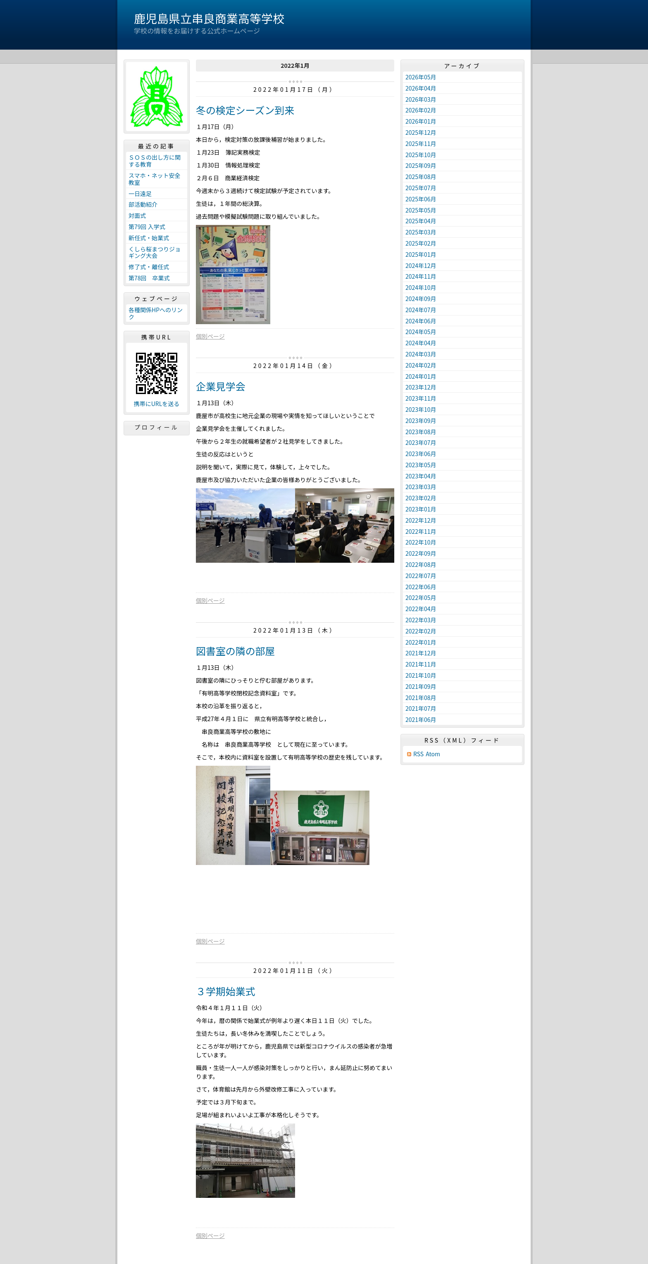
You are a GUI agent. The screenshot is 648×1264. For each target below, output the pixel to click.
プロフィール (156, 427)
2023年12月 (420, 387)
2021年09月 (420, 686)
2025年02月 (420, 243)
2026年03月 (420, 99)
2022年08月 (420, 564)
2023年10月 (420, 409)
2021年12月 (420, 653)
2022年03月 (420, 620)
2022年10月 (420, 542)
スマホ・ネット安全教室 (155, 178)
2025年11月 (420, 143)
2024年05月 (420, 331)
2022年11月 (420, 531)
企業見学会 (220, 386)
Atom (433, 754)
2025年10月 (420, 155)
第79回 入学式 (147, 226)
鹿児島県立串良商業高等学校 (209, 18)
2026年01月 (420, 121)
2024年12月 (420, 265)
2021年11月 (420, 664)
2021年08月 (420, 697)
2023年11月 (420, 398)
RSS (418, 754)
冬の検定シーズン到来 (245, 110)
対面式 (137, 215)
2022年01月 (420, 642)
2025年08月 (420, 176)
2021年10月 (420, 675)
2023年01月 (420, 509)
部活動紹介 (143, 204)
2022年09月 (420, 553)
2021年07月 (420, 708)
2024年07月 (420, 310)
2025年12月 (420, 132)
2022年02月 (420, 631)
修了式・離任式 (149, 267)
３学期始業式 (225, 991)
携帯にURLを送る (157, 404)
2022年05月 (420, 597)
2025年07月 (420, 188)
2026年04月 (420, 88)
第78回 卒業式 (149, 278)
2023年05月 (420, 465)
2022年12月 (420, 520)
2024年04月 (420, 343)
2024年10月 (420, 287)
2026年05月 (420, 77)
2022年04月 (420, 609)
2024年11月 (420, 276)
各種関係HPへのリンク (156, 313)
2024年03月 (420, 354)
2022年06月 (420, 587)
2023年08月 (420, 432)
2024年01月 (420, 376)
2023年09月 (420, 420)
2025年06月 (420, 199)
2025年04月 (420, 221)
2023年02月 (420, 498)
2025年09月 (420, 165)
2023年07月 (420, 442)
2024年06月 (420, 321)
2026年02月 (420, 110)
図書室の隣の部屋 (235, 650)
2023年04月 (420, 476)
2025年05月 (420, 210)
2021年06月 (420, 719)
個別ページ (210, 336)
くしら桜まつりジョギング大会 (155, 252)
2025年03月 (420, 232)
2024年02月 (420, 365)
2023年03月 (420, 487)
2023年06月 (420, 453)
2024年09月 (420, 298)
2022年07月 (420, 575)
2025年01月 (420, 254)
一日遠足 (140, 193)
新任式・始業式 (149, 238)
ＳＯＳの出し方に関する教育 (155, 160)
